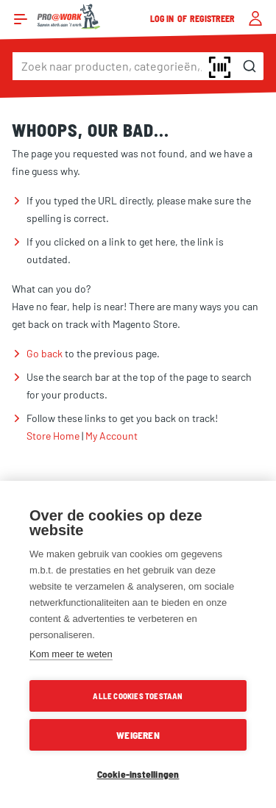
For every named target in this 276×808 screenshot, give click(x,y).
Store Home (52, 435)
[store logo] (68, 16)
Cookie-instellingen (138, 774)
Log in (162, 18)
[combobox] (138, 66)
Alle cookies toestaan (138, 696)
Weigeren (138, 735)
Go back (44, 353)
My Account (111, 435)
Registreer (213, 18)
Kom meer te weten (71, 653)
